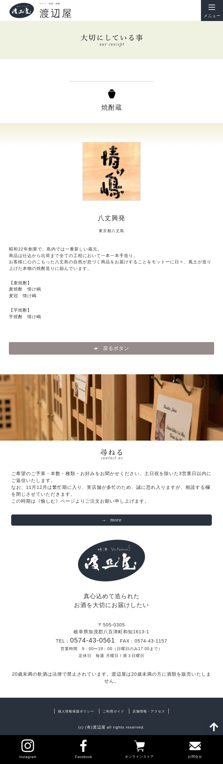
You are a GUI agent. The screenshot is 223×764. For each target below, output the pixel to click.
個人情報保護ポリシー (76, 711)
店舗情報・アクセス (149, 711)
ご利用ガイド (113, 711)
